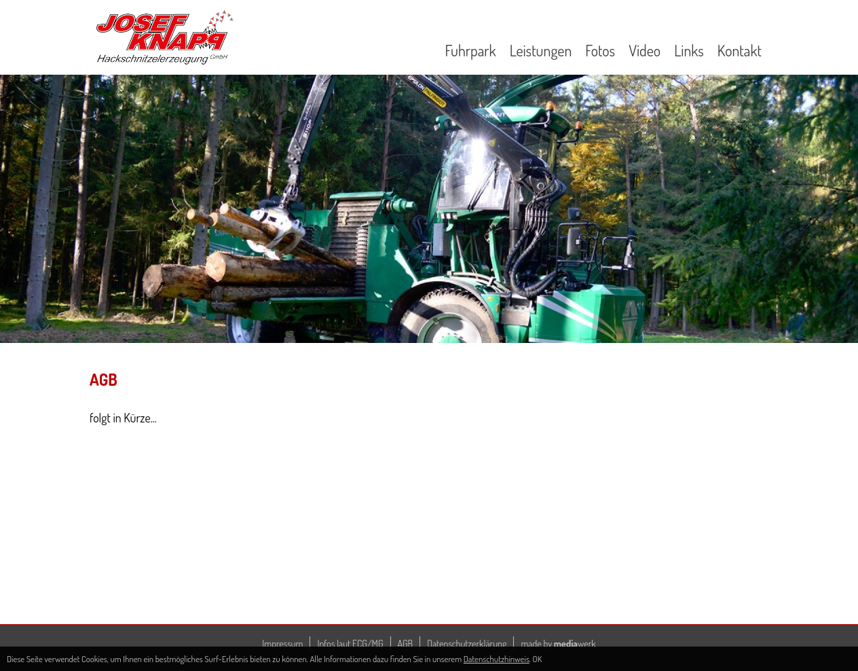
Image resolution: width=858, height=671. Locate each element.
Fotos (600, 50)
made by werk (558, 643)
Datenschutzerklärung (466, 643)
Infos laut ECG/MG (350, 643)
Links (689, 50)
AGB (405, 643)
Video (644, 50)
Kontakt (739, 50)
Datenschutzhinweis (496, 658)
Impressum (282, 643)
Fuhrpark (470, 50)
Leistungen (541, 50)
